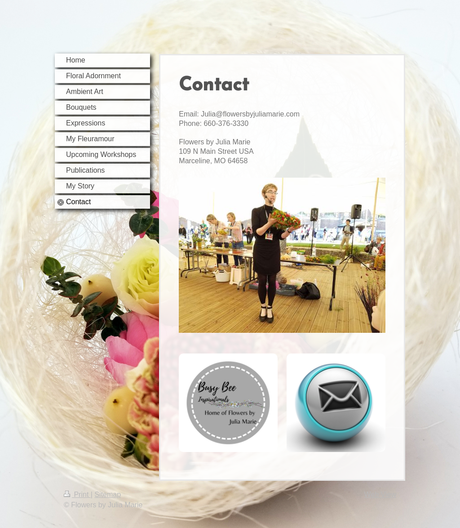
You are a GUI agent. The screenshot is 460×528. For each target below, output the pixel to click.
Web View (380, 494)
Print (77, 494)
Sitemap (107, 494)
